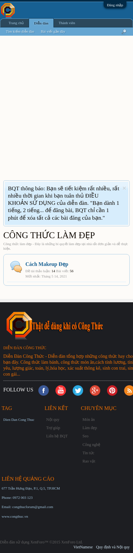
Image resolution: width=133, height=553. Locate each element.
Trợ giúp (53, 427)
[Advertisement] (66, 112)
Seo (85, 436)
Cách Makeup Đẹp (46, 264)
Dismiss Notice (124, 188)
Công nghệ (91, 444)
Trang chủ (16, 23)
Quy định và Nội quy (113, 547)
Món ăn (89, 419)
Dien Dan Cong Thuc (18, 420)
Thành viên (67, 23)
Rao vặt (89, 461)
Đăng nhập (115, 5)
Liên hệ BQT (57, 436)
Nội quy (52, 419)
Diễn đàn (41, 23)
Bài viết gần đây (53, 31)
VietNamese (83, 547)
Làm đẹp (90, 427)
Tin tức (88, 453)
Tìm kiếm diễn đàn (20, 31)
